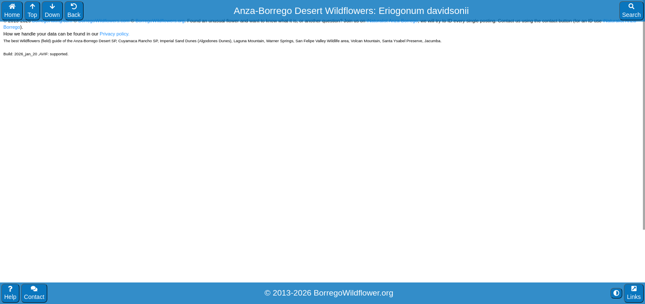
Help (10, 293)
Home (12, 10)
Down (52, 10)
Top (32, 10)
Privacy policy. (114, 33)
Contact (34, 293)
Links (634, 293)
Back (74, 10)
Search (631, 10)
